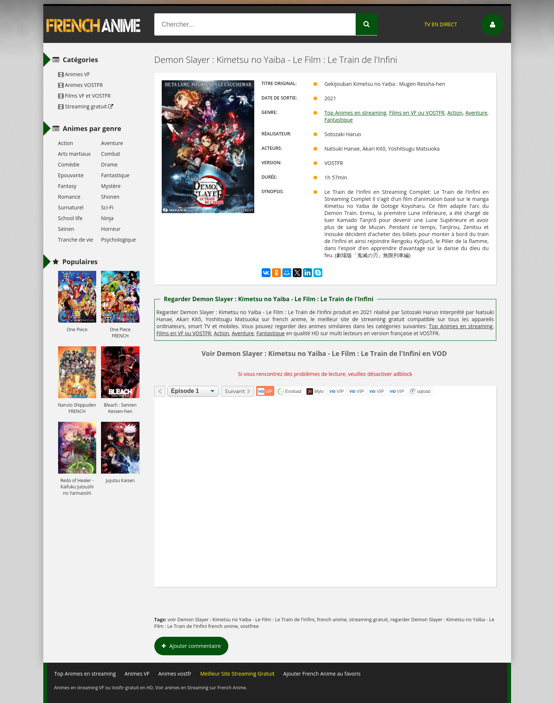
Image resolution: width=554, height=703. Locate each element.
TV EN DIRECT (440, 24)
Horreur (110, 228)
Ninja (107, 218)
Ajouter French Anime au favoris (321, 673)
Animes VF (74, 74)
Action (455, 112)
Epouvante (71, 175)
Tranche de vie (75, 239)
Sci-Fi (107, 207)
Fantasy (67, 185)
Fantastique (339, 119)
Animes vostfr (175, 673)
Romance (69, 196)
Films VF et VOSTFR (84, 95)
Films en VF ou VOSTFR (417, 112)
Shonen (110, 196)
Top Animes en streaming (355, 112)
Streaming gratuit (86, 106)
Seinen (66, 228)
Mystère (111, 185)
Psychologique (118, 239)
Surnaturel (71, 207)
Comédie (69, 164)
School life (70, 218)
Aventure (476, 112)
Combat (110, 153)
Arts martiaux (74, 153)
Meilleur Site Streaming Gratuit (237, 673)
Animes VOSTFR (80, 84)
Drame (109, 164)
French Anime (94, 24)
